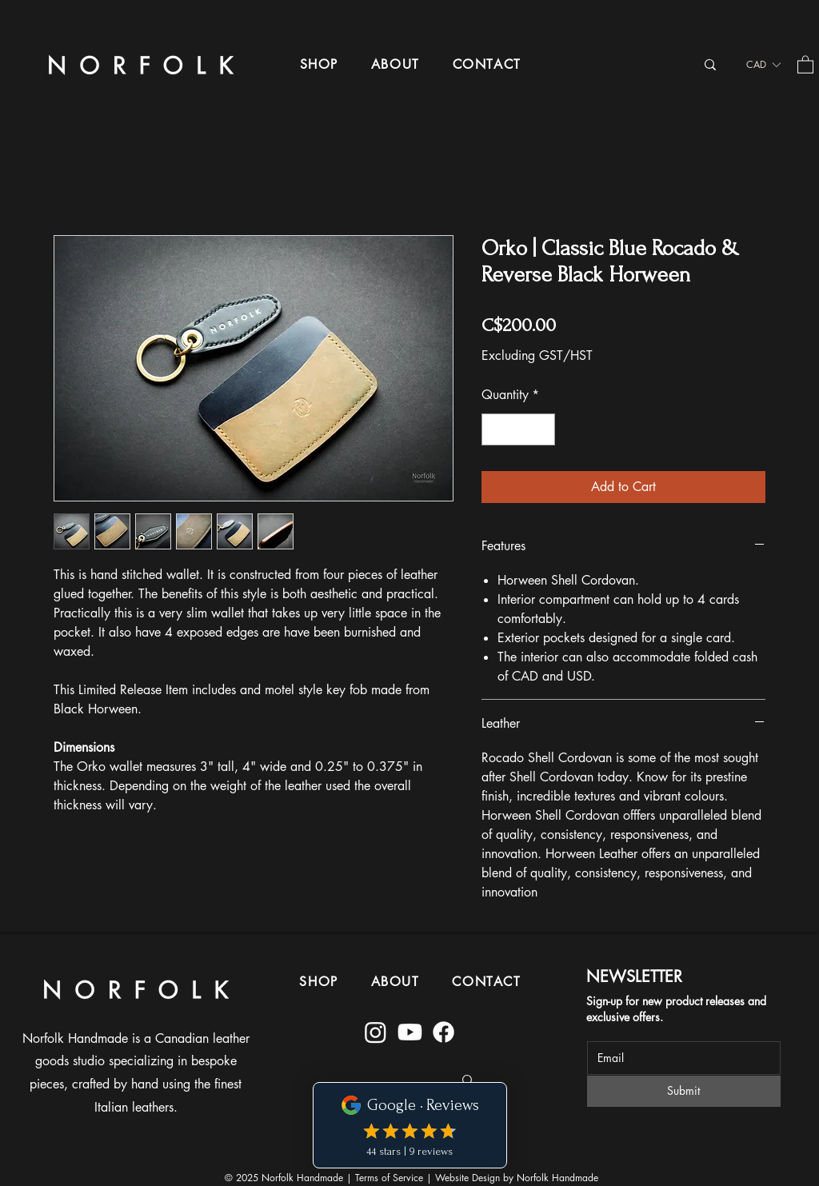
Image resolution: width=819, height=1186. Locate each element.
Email (598, 1031)
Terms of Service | (395, 1177)
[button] (318, 64)
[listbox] (763, 64)
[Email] (679, 1058)
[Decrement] (495, 429)
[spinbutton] (518, 429)
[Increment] (541, 429)
